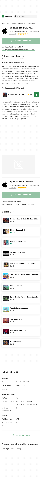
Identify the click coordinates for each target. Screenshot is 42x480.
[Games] (14, 23)
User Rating (18, 34)
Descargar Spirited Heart (11, 449)
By (19, 31)
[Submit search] (15, 16)
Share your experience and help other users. (18, 50)
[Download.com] (7, 16)
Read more (20, 62)
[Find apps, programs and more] (25, 16)
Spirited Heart (21, 27)
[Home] (3, 23)
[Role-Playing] (21, 23)
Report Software (21, 435)
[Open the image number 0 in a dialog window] (18, 164)
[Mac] (8, 23)
